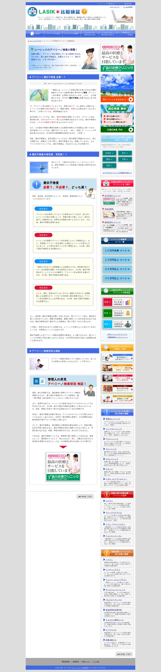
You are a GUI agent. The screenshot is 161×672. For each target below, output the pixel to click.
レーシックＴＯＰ (34, 41)
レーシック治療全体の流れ (90, 34)
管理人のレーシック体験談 (126, 34)
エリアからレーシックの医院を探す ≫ (117, 173)
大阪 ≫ (125, 159)
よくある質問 (127, 7)
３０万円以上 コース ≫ (117, 278)
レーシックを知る (53, 33)
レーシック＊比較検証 (80, 668)
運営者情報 (66, 661)
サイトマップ (114, 7)
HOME (35, 33)
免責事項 (76, 661)
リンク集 (96, 661)
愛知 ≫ (109, 159)
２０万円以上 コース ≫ (117, 269)
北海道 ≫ (109, 153)
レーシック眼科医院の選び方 (108, 34)
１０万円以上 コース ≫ (117, 260)
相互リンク (86, 661)
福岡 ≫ (109, 165)
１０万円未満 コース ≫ (117, 250)
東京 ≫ (125, 153)
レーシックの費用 (71, 33)
